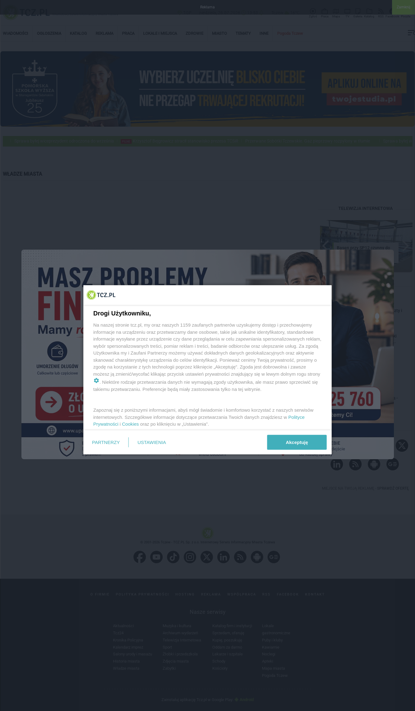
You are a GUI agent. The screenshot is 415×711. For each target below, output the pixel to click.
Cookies (130, 424)
